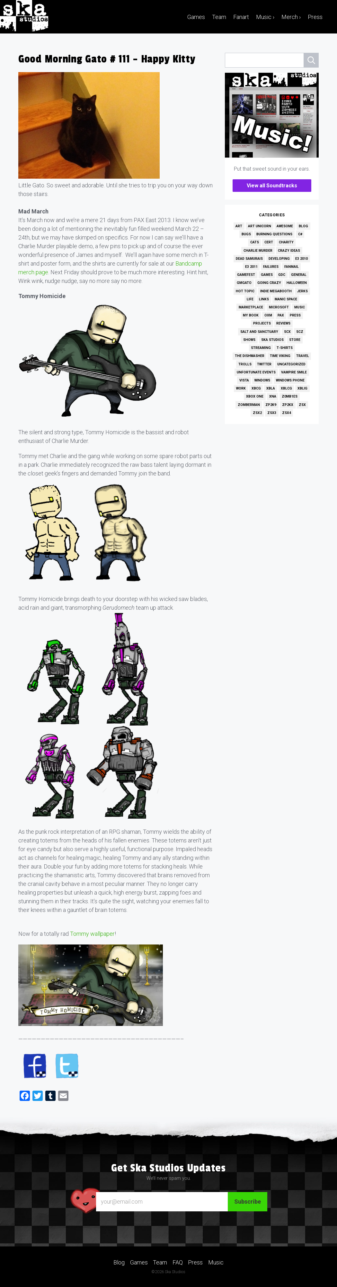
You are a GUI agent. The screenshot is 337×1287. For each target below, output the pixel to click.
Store (294, 340)
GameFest (246, 275)
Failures (271, 267)
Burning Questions (274, 234)
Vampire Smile (294, 372)
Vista (244, 380)
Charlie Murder (258, 251)
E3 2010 (301, 259)
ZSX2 (257, 413)
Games (196, 17)
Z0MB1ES (289, 396)
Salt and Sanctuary (259, 332)
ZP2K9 (270, 405)
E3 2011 (251, 267)
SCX (287, 332)
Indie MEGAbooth (276, 291)
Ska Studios (272, 340)
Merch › (291, 17)
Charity (286, 242)
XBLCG (286, 388)
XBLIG (302, 388)
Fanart (241, 17)
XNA (272, 396)
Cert (268, 242)
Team (219, 17)
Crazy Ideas (289, 251)
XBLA (270, 388)
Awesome (285, 226)
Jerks (302, 291)
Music (299, 307)
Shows (249, 340)
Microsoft (279, 307)
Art (238, 226)
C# (300, 234)
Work (241, 388)
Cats (254, 242)
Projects (262, 323)
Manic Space (286, 299)
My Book (251, 315)
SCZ (299, 332)
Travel (302, 356)
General (298, 275)
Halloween (297, 283)
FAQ (178, 1262)
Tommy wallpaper (92, 933)
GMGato (244, 283)
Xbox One (254, 396)
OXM (268, 315)
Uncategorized (291, 364)
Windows (262, 380)
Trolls (245, 364)
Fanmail (291, 267)
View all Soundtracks (272, 186)
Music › (265, 17)
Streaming (261, 348)
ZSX (302, 405)
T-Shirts (285, 348)
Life (250, 299)
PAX (281, 315)
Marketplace (251, 307)
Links (264, 299)
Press (315, 17)
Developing (279, 259)
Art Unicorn (259, 226)
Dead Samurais (249, 259)
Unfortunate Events (256, 372)
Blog (303, 226)
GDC (281, 275)
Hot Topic (245, 291)
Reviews (283, 323)
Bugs (246, 234)
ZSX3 (271, 413)
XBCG (256, 388)
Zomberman (249, 405)
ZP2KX (287, 405)
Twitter (264, 364)
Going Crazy (269, 283)
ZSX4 (286, 413)
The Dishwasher (249, 356)
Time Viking (280, 356)
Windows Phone (290, 380)
